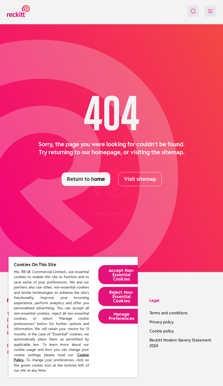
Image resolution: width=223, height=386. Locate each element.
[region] (73, 317)
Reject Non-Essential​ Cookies (121, 296)
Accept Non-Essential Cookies (121, 275)
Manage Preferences (121, 316)
